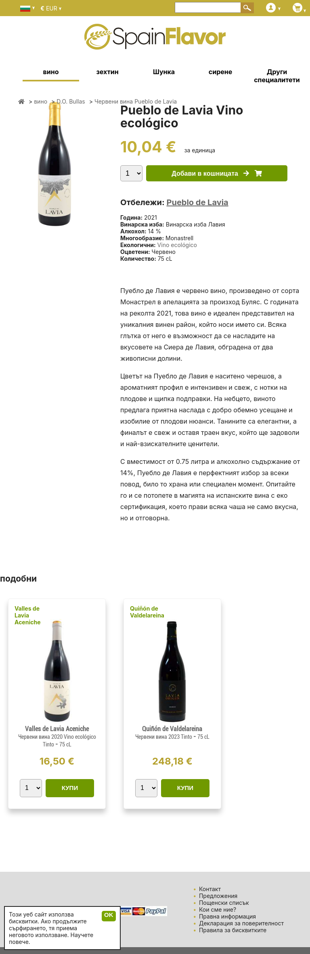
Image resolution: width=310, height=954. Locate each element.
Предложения (218, 895)
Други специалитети (277, 76)
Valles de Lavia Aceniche (28, 615)
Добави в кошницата (217, 173)
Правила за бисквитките (232, 930)
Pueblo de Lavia (197, 202)
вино (51, 72)
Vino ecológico (177, 244)
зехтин (107, 72)
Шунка (164, 72)
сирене (220, 72)
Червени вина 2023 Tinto (164, 737)
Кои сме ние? (217, 909)
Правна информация (227, 916)
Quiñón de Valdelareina (147, 612)
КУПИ (70, 787)
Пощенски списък (224, 902)
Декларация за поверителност (241, 923)
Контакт (210, 888)
